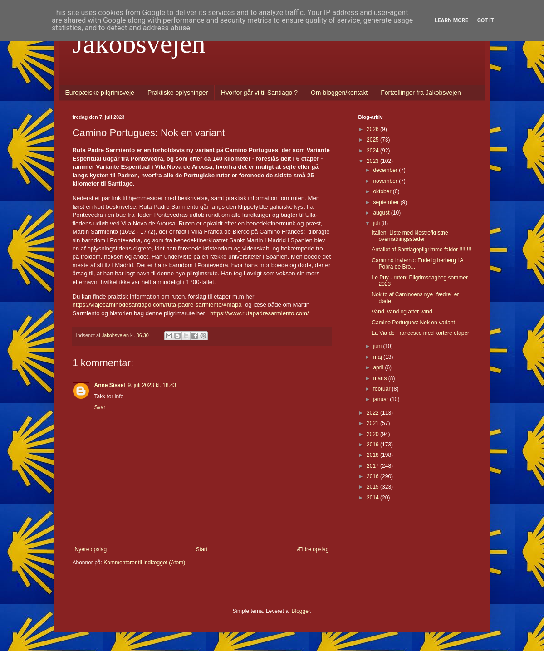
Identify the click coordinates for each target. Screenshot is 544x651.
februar (382, 389)
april (379, 367)
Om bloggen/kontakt (339, 92)
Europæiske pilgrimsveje (100, 92)
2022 (373, 413)
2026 (373, 129)
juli (377, 223)
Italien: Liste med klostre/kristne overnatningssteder (410, 236)
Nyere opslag (91, 549)
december (386, 170)
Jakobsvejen (139, 44)
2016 (373, 476)
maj (378, 357)
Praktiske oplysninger (177, 92)
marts (380, 378)
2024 (373, 150)
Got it (485, 20)
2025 (373, 140)
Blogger (301, 611)
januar (381, 399)
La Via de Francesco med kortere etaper (420, 333)
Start (201, 549)
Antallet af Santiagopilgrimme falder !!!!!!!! (421, 249)
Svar (100, 407)
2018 (373, 455)
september (386, 202)
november (386, 181)
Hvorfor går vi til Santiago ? (259, 92)
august (382, 213)
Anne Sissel (109, 385)
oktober (382, 191)
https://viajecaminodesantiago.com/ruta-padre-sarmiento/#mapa (157, 304)
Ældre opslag (313, 549)
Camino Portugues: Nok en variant (413, 322)
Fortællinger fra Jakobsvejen (421, 92)
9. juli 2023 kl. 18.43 (152, 385)
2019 (373, 444)
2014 (373, 497)
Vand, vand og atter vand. (403, 311)
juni (378, 346)
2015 (373, 487)
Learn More (451, 20)
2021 (373, 423)
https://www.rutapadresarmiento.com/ (259, 313)
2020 (373, 434)
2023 (373, 161)
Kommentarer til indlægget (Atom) (144, 562)
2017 (373, 466)
